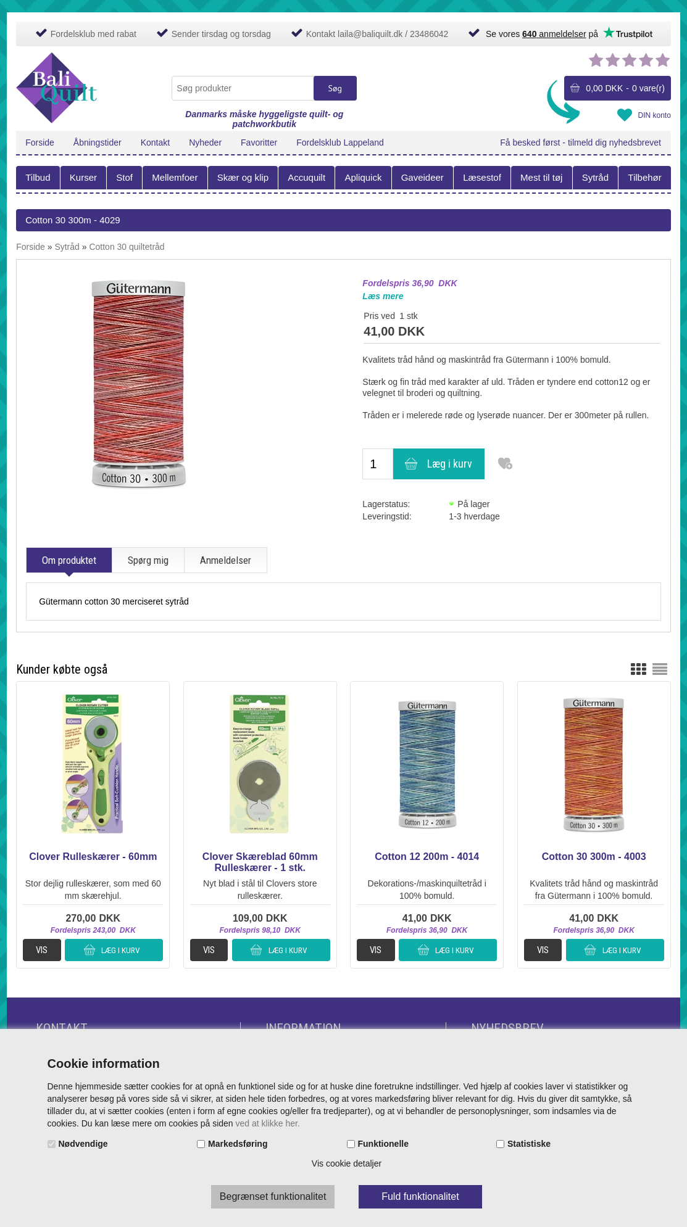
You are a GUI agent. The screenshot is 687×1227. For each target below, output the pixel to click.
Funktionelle (383, 1144)
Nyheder (205, 142)
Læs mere (382, 296)
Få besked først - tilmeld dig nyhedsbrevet (580, 142)
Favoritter (259, 142)
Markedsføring (237, 1144)
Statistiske (529, 1144)
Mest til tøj (541, 177)
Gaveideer (422, 177)
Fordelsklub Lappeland (340, 142)
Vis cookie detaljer (346, 1163)
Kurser (83, 177)
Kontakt (155, 142)
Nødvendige (83, 1144)
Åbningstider (97, 142)
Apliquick (362, 177)
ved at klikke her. (268, 1123)
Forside (39, 142)
